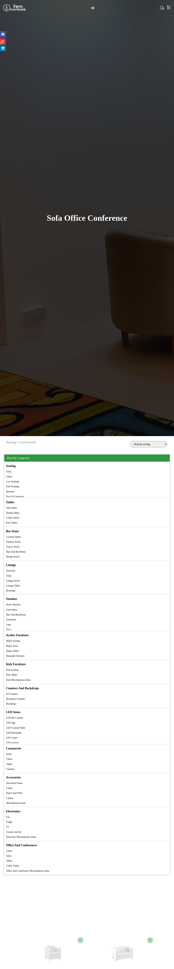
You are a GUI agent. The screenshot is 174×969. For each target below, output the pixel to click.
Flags (8, 629)
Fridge (9, 822)
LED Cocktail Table (15, 728)
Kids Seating (12, 670)
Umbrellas (11, 619)
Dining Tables (12, 513)
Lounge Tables (13, 585)
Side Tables (11, 508)
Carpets (9, 798)
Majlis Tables (12, 651)
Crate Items (11, 609)
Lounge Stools (13, 580)
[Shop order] (148, 444)
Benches (10, 491)
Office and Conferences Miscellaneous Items (27, 871)
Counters (10, 769)
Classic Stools (13, 547)
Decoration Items (14, 783)
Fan (8, 817)
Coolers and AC (14, 832)
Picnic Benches (13, 604)
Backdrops (11, 704)
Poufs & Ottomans (15, 496)
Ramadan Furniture (15, 656)
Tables (9, 764)
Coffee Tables (12, 518)
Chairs (9, 476)
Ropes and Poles (14, 793)
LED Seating (12, 742)
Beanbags (10, 590)
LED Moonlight (13, 733)
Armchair (10, 570)
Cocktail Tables (13, 537)
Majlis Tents (12, 646)
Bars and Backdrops (16, 551)
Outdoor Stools (13, 542)
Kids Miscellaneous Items (18, 680)
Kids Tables (11, 522)
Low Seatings (12, 481)
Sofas (8, 471)
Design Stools (12, 556)
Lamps (9, 788)
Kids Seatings (12, 486)
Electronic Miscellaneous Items (21, 837)
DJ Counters (12, 694)
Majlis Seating (13, 641)
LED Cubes (11, 737)
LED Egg (10, 722)
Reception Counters (15, 699)
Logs (8, 624)
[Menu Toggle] (92, 8)
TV (7, 827)
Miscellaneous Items (16, 803)
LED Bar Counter (14, 718)
